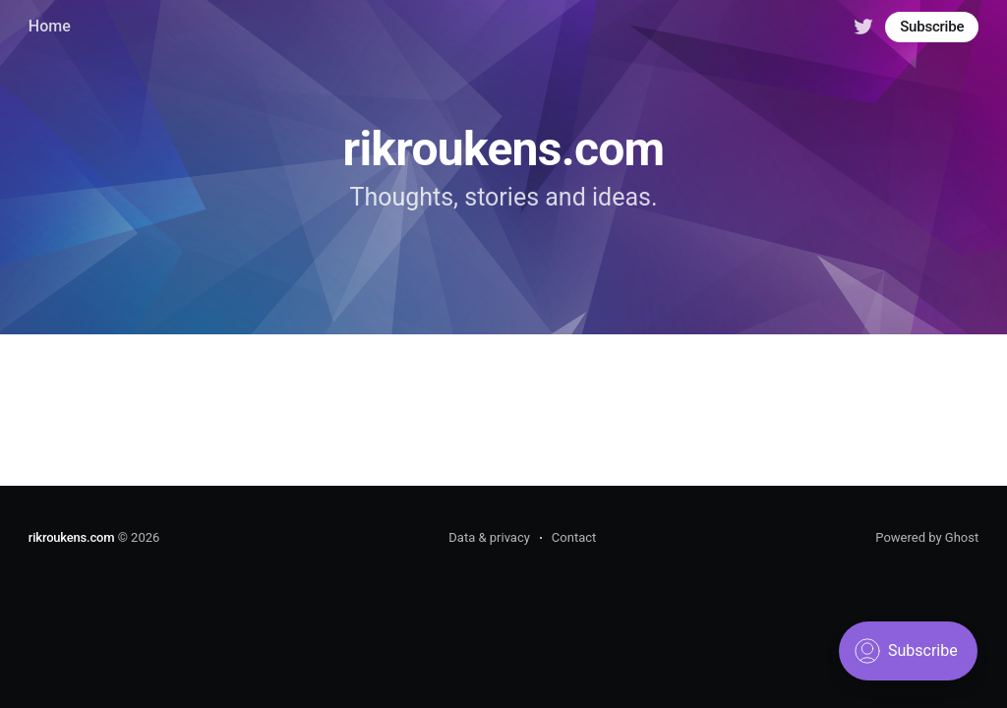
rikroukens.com (72, 537)
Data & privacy (489, 537)
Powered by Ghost (926, 537)
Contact (574, 537)
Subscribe (932, 26)
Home (50, 26)
